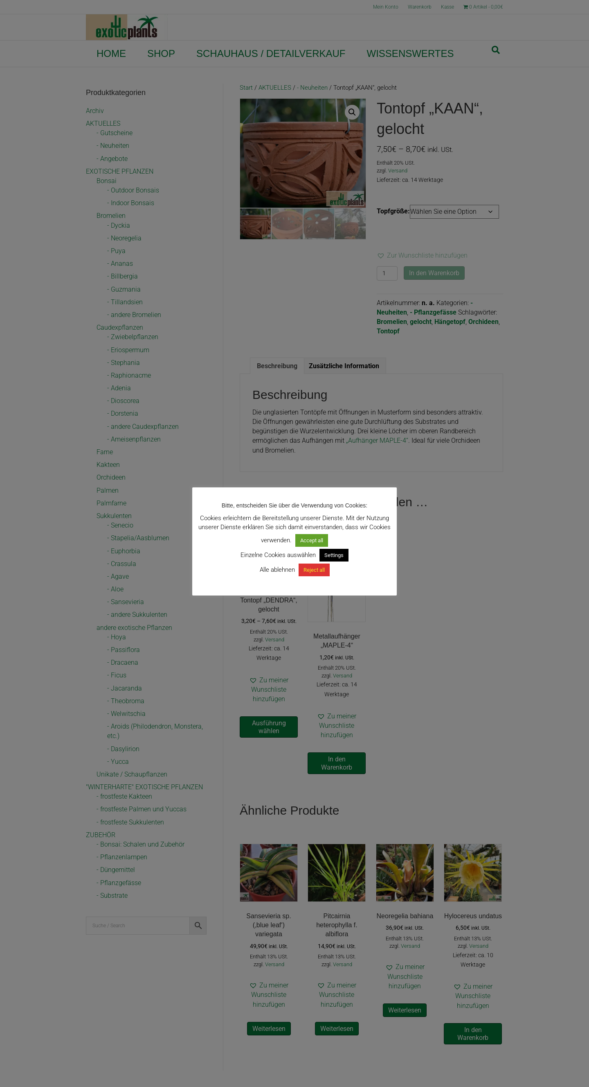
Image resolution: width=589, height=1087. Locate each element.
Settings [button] (334, 555)
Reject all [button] (314, 570)
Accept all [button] (311, 540)
